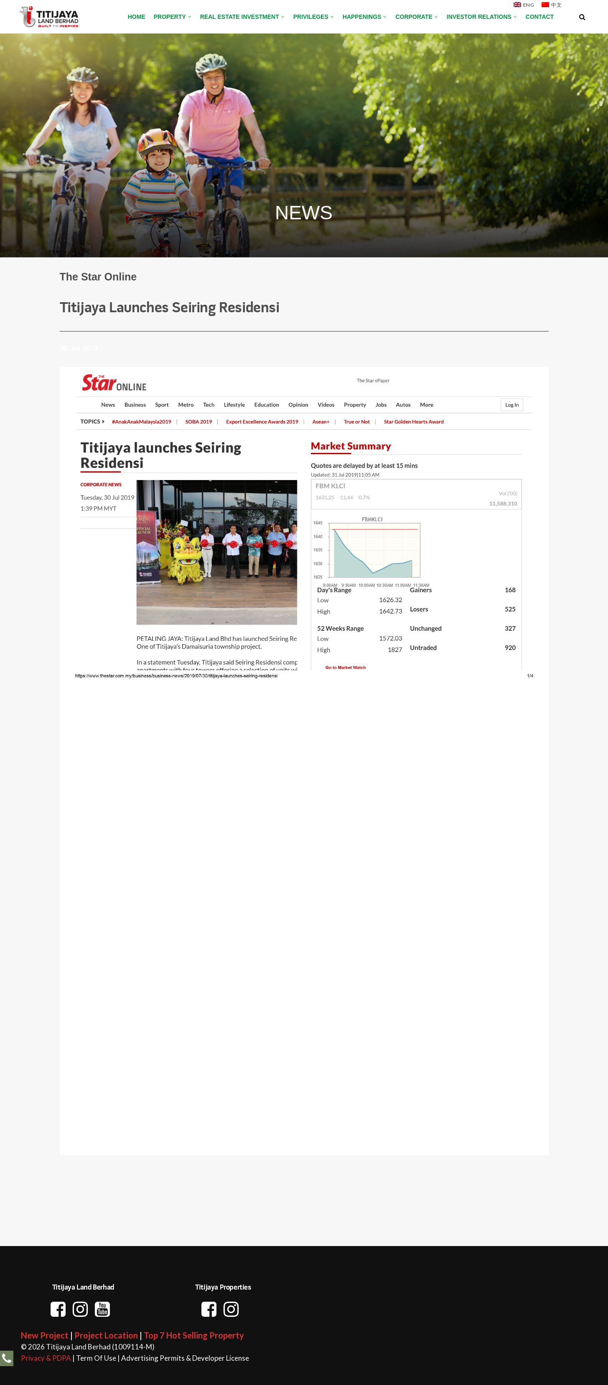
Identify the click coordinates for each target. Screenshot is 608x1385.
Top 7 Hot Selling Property (194, 1335)
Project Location (106, 1335)
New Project (45, 1335)
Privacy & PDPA (46, 1358)
